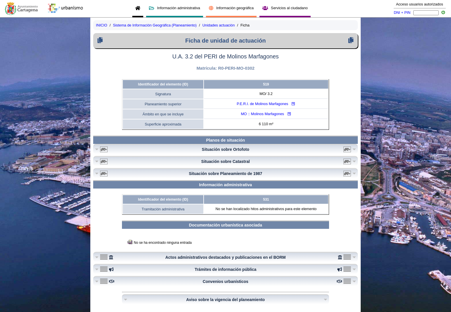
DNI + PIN (402, 12)
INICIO (101, 25)
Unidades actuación (218, 25)
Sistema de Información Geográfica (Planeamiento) (155, 25)
